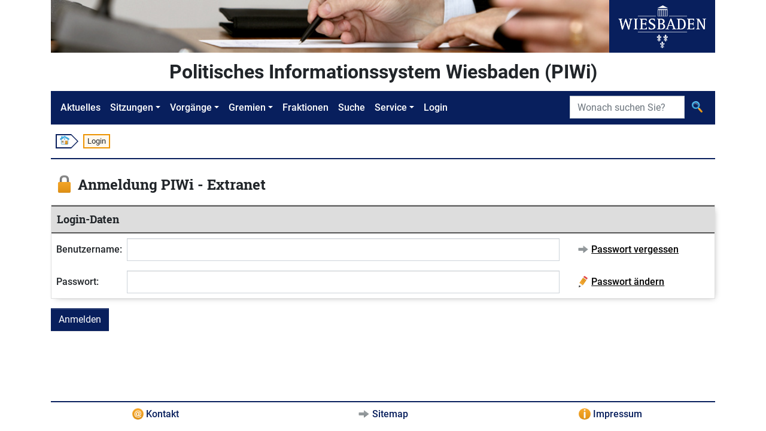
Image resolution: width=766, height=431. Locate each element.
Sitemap (390, 414)
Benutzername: (89, 249)
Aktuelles (80, 107)
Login (436, 107)
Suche (351, 107)
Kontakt (162, 414)
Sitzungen (131, 107)
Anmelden (80, 319)
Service (391, 107)
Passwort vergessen (635, 249)
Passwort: (77, 281)
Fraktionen (305, 107)
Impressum (617, 414)
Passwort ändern (627, 281)
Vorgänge (191, 107)
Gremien (247, 107)
